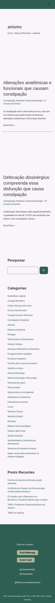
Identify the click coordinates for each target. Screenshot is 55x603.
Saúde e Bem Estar (17, 431)
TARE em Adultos (16, 513)
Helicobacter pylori (16, 382)
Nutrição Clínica (15, 411)
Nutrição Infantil (15, 416)
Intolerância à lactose (18, 402)
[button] (49, 4)
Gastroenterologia (34, 100)
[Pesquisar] (44, 270)
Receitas (12, 421)
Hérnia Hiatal (14, 387)
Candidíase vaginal (17, 296)
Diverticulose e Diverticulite (20, 339)
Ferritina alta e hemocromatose (22, 363)
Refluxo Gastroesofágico (19, 426)
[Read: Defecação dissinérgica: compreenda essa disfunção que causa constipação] (27, 153)
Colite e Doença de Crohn (20, 305)
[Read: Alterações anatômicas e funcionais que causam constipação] (27, 58)
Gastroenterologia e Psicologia (22, 378)
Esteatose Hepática (17, 358)
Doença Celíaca (15, 344)
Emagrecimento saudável (20, 354)
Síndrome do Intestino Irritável (22, 448)
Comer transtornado (17, 310)
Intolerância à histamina (19, 397)
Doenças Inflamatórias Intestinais (23, 349)
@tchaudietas (24, 574)
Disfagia (11, 334)
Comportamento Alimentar (20, 315)
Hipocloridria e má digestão (21, 392)
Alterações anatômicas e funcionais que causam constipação (27, 88)
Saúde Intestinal (15, 435)
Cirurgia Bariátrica (16, 301)
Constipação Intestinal (13, 100)
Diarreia (11, 325)
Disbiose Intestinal (16, 329)
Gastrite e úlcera (15, 368)
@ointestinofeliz (25, 569)
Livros (10, 407)
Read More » (9, 125)
